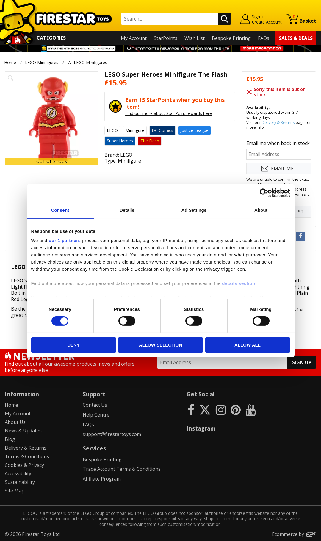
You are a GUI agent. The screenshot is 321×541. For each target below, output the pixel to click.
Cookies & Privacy (24, 465)
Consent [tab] (60, 209)
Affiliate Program (102, 478)
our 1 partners (65, 240)
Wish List (194, 38)
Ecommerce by (294, 534)
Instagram (201, 428)
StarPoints (165, 38)
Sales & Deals (296, 38)
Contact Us (95, 405)
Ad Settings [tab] (193, 209)
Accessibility (18, 473)
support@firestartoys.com (112, 434)
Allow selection (160, 344)
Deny (73, 344)
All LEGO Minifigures (87, 62)
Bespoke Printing (231, 38)
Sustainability (20, 482)
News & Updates (23, 430)
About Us (15, 422)
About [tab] (260, 209)
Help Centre (96, 414)
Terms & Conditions (27, 456)
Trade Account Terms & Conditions (122, 469)
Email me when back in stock (278, 143)
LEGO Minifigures (41, 62)
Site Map (14, 490)
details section (238, 283)
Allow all (247, 344)
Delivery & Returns (278, 122)
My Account (134, 38)
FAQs (263, 38)
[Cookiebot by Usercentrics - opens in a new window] (264, 192)
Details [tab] (127, 209)
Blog (10, 439)
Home (10, 62)
